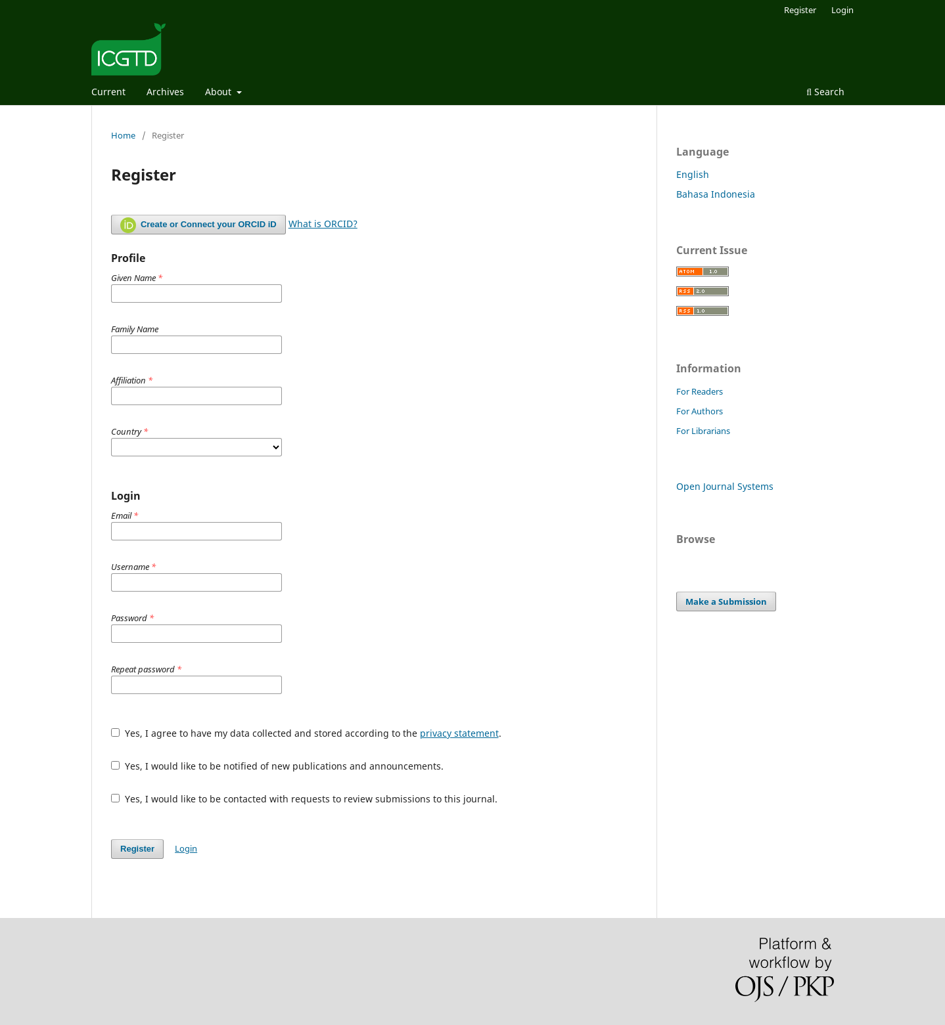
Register (800, 10)
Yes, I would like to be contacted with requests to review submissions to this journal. (304, 799)
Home (123, 135)
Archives (165, 91)
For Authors (699, 411)
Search (825, 91)
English (692, 174)
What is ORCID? (322, 223)
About (219, 91)
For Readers (699, 391)
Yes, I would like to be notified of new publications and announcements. (277, 766)
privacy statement (459, 733)
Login (842, 10)
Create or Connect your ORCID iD (198, 225)
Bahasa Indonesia (715, 194)
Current (108, 91)
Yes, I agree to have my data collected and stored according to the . (306, 733)
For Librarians (703, 431)
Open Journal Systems (724, 486)
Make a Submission (726, 601)
